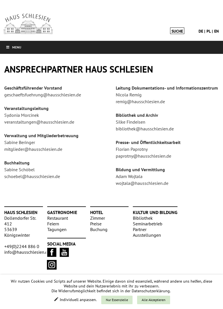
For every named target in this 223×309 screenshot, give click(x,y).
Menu (13, 47)
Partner (139, 229)
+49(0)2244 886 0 (21, 246)
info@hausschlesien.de (27, 252)
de (201, 31)
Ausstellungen (147, 235)
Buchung (99, 229)
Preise (96, 224)
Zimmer (97, 218)
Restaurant (57, 218)
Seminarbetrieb (147, 224)
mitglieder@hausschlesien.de (33, 149)
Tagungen (57, 229)
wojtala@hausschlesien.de (142, 183)
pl (209, 31)
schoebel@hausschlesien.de (32, 176)
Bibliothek (143, 218)
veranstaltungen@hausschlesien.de (39, 122)
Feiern (53, 224)
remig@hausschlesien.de (140, 101)
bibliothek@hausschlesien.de (145, 129)
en (216, 31)
